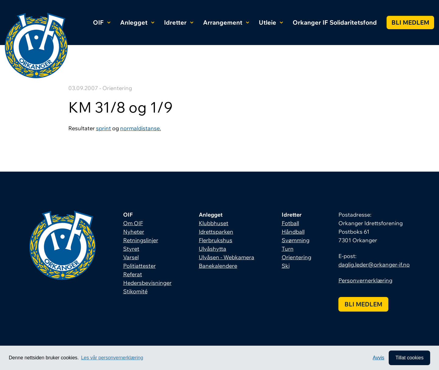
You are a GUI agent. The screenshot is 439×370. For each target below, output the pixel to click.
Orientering (296, 257)
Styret (131, 248)
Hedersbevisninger (147, 282)
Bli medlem (410, 22)
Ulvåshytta (212, 248)
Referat (132, 274)
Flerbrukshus (215, 240)
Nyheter (133, 231)
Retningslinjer (140, 240)
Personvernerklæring (365, 280)
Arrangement (226, 22)
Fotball (290, 223)
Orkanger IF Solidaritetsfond (335, 22)
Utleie (271, 22)
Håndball (293, 231)
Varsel (131, 257)
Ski (286, 265)
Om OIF (133, 223)
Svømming (295, 240)
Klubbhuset (213, 223)
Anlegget (137, 22)
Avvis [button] (378, 357)
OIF (101, 22)
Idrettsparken (216, 231)
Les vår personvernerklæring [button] (112, 357)
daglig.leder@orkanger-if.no (374, 264)
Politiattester (139, 265)
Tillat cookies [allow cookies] (409, 357)
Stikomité (135, 291)
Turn (288, 248)
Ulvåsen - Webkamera (226, 257)
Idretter (178, 22)
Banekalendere (218, 265)
